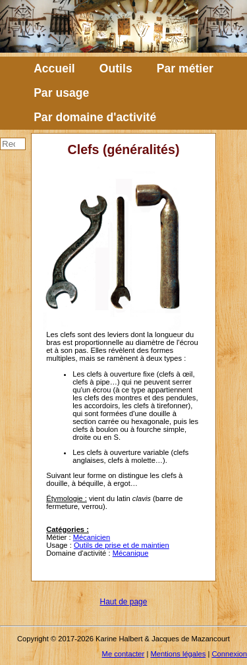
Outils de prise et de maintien (121, 545)
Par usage (61, 92)
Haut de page (124, 601)
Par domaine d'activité (95, 117)
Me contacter (123, 654)
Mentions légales (178, 654)
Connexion (230, 654)
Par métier (185, 68)
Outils (115, 68)
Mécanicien (92, 537)
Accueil (54, 68)
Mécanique (131, 553)
